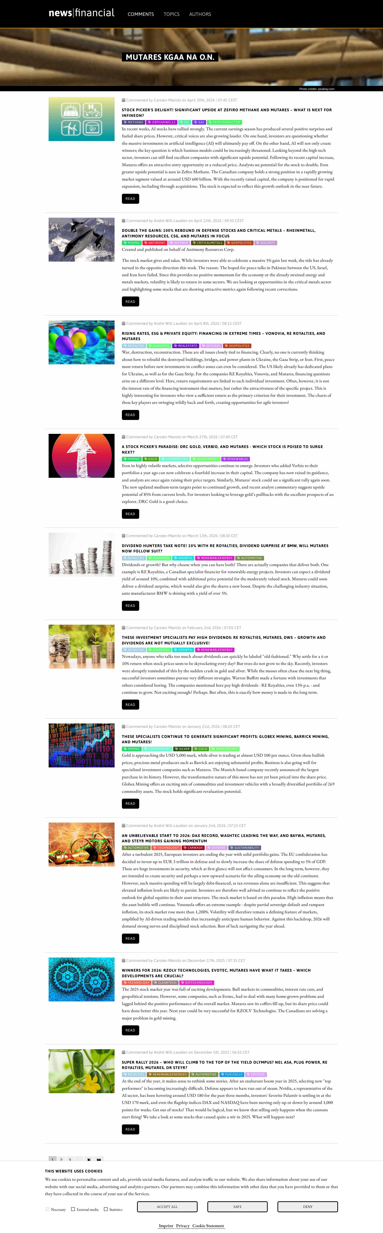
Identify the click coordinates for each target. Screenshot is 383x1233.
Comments (141, 14)
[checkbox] (47, 1209)
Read (130, 199)
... (79, 1160)
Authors (200, 14)
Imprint (166, 1225)
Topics (172, 14)
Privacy (183, 1225)
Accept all (167, 1206)
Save (238, 1206)
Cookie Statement (208, 1225)
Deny (307, 1206)
